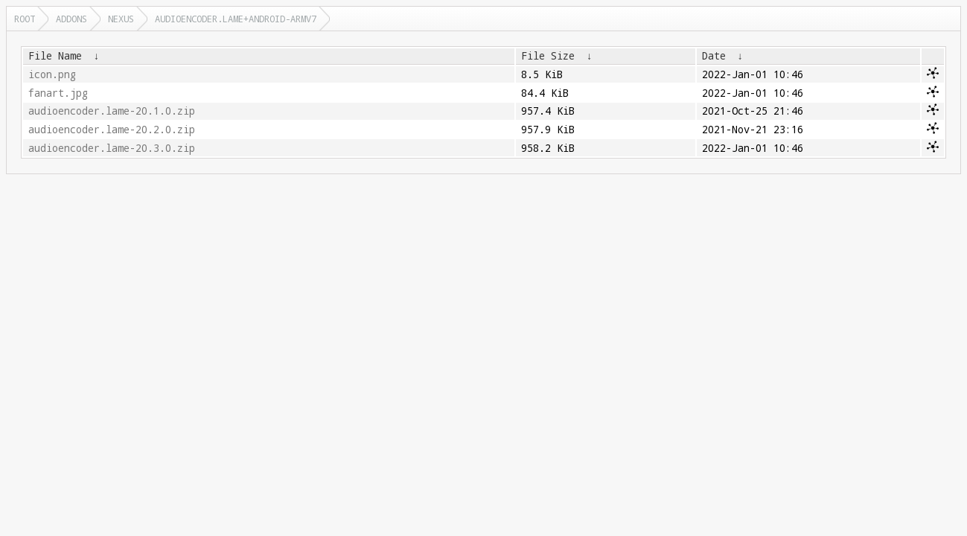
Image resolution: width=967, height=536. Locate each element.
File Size (548, 56)
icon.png (52, 74)
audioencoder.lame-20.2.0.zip (111, 129)
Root (24, 19)
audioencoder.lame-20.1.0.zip (111, 111)
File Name (55, 56)
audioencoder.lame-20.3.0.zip (111, 148)
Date (714, 56)
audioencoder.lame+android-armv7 (235, 19)
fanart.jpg (58, 93)
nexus (121, 19)
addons (71, 19)
